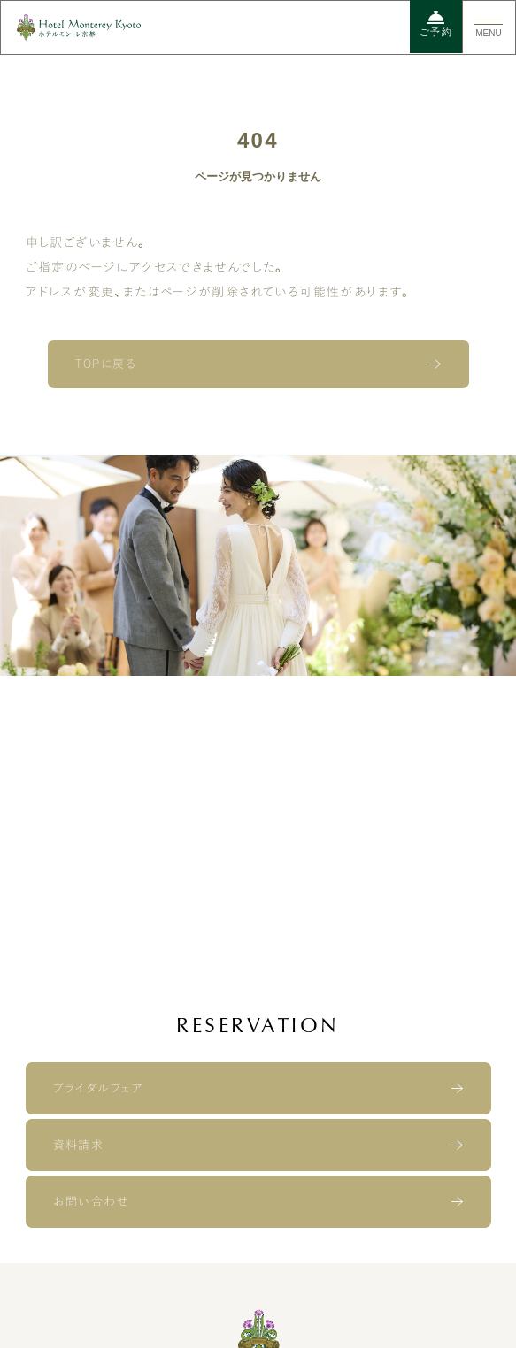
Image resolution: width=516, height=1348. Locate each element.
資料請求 (78, 1145)
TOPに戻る (105, 364)
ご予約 (436, 24)
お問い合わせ (90, 1201)
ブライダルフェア (98, 1088)
